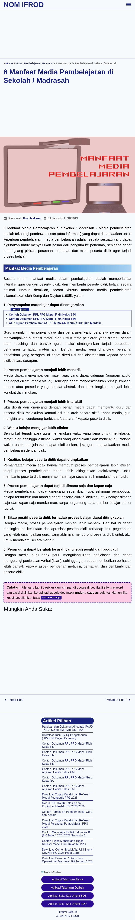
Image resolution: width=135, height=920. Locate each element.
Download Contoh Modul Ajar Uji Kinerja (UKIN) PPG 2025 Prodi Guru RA (67, 851)
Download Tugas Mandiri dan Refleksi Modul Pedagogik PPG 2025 (65, 796)
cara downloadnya (51, 597)
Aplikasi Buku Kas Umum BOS (67, 895)
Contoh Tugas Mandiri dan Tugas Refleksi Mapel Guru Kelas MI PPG (64, 842)
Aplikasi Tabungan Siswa (67, 879)
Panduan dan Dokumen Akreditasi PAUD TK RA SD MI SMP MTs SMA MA (67, 728)
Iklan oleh (51, 872)
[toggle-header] (128, 4)
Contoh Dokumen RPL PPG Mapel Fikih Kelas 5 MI (42, 318)
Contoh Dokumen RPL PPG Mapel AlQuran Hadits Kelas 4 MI (63, 771)
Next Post (16, 700)
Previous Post (115, 700)
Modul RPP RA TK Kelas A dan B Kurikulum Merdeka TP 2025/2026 (63, 805)
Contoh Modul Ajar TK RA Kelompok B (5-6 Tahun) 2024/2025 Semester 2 (66, 834)
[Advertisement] (67, 33)
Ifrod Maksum (32, 218)
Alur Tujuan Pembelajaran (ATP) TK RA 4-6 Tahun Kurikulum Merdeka (55, 323)
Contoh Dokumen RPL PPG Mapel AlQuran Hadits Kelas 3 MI (63, 787)
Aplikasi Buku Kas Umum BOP (67, 903)
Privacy (61, 911)
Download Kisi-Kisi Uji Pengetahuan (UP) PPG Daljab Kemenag (64, 737)
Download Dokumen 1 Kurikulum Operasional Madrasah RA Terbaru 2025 (67, 860)
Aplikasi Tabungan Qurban (67, 887)
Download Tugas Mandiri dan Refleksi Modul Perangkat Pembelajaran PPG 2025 (65, 823)
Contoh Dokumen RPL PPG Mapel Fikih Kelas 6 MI (42, 314)
